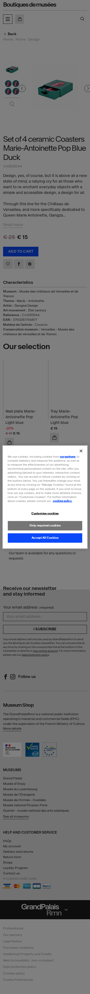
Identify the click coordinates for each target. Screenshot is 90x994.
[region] (45, 497)
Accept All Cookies (45, 537)
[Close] (81, 451)
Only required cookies (45, 525)
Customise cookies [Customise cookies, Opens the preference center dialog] (45, 513)
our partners (67, 456)
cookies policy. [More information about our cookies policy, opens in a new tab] (62, 500)
